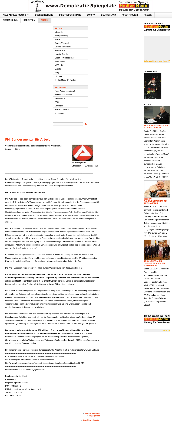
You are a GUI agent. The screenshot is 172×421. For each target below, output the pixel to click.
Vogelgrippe (94, 416)
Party (57, 72)
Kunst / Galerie (61, 54)
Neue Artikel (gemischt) (16, 15)
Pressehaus (60, 50)
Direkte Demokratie (70, 15)
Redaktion (29, 20)
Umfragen (59, 106)
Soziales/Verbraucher (64, 58)
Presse (148, 15)
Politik (57, 39)
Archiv (44, 20)
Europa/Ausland (62, 43)
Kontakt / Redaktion (63, 95)
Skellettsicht (60, 98)
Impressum (59, 113)
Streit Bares (60, 61)
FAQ (57, 102)
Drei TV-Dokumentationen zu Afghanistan (155, 201)
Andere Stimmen (92, 414)
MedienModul (10, 20)
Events (58, 69)
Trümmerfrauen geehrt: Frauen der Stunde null (155, 263)
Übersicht (59, 32)
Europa (91, 15)
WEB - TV (59, 65)
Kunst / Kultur (130, 15)
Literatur (58, 76)
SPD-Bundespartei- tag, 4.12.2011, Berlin (156, 127)
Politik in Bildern (62, 109)
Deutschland (108, 15)
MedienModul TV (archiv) (66, 80)
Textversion (167, 3)
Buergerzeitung (44, 15)
